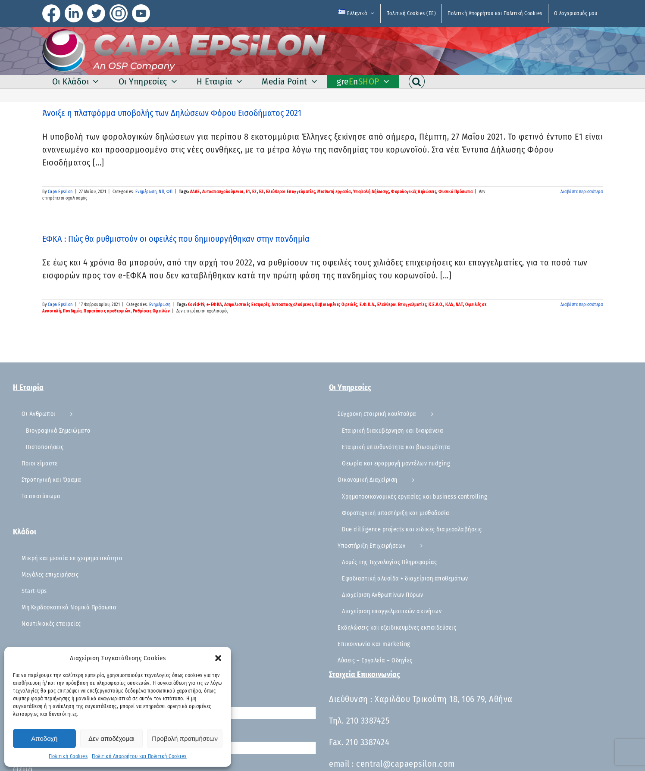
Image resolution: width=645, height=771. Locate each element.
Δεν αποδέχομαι (111, 738)
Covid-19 (196, 304)
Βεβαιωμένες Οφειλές (336, 304)
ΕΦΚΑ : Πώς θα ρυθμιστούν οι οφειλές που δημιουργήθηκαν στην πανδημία (176, 239)
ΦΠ (169, 191)
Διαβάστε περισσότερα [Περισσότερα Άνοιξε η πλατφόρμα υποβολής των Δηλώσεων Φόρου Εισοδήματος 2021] (581, 191)
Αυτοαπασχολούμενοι (223, 191)
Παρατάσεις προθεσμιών (107, 311)
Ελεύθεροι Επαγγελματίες (291, 191)
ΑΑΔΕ (195, 191)
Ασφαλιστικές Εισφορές (247, 304)
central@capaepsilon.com (405, 764)
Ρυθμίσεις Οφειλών (151, 311)
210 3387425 (368, 720)
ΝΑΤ (459, 304)
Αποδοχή (44, 738)
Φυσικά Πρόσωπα (455, 191)
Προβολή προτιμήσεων (185, 738)
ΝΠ (161, 191)
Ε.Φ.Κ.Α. (367, 304)
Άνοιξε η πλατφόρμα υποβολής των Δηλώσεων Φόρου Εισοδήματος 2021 (171, 113)
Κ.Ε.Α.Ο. (436, 304)
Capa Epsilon (60, 191)
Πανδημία (72, 311)
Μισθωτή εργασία (334, 191)
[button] (218, 658)
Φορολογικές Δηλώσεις (413, 191)
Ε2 (254, 191)
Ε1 (248, 191)
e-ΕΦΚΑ (214, 304)
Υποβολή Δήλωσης (371, 191)
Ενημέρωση (146, 191)
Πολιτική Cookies (68, 756)
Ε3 (261, 191)
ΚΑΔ (449, 304)
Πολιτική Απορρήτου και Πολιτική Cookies (139, 756)
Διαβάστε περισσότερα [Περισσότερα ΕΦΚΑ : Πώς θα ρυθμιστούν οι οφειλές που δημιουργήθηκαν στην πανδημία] (581, 304)
